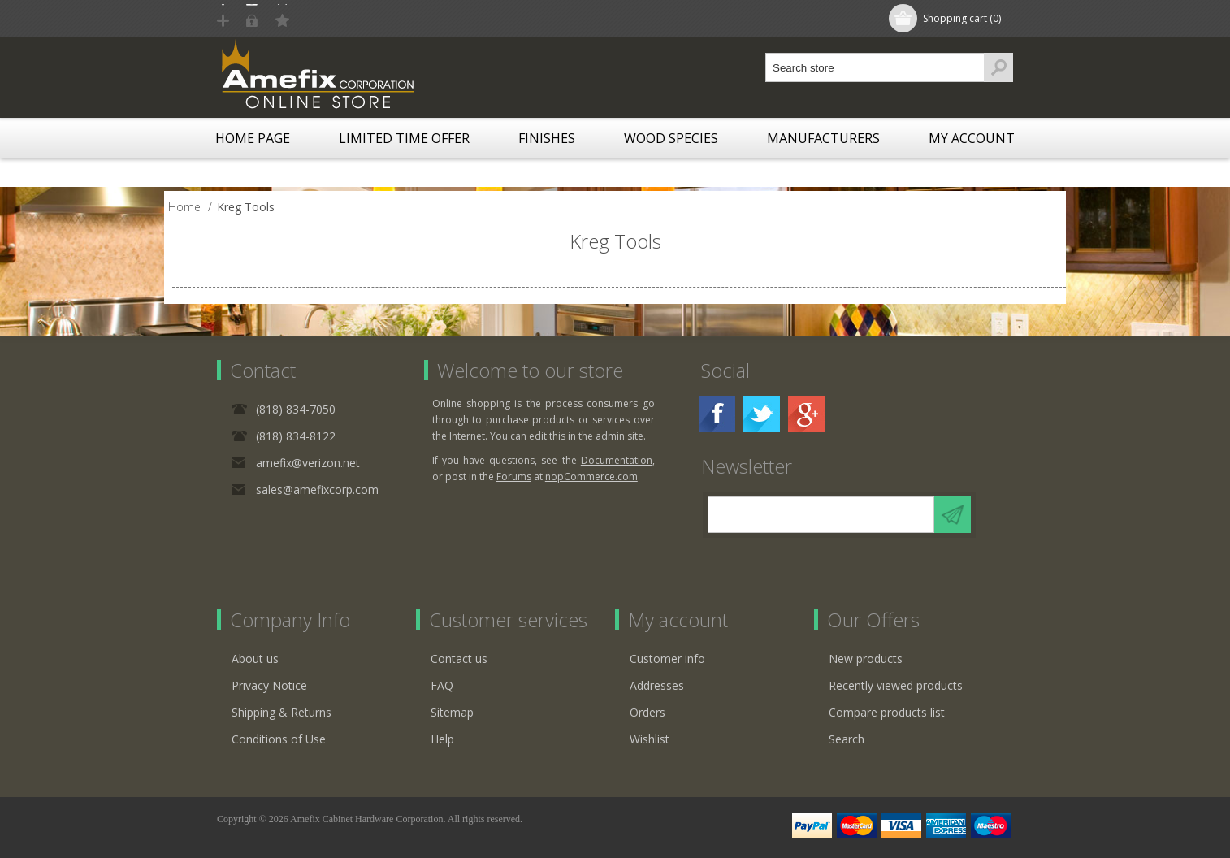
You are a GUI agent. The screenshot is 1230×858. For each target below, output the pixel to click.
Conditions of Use (279, 739)
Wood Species (671, 138)
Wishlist (649, 739)
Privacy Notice (269, 685)
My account (972, 138)
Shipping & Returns (281, 712)
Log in (322, 18)
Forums (513, 476)
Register (255, 18)
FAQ (442, 685)
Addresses (657, 685)
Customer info (667, 658)
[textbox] (875, 67)
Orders (647, 712)
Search (846, 739)
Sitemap (452, 712)
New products (866, 658)
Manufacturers (823, 138)
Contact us (459, 658)
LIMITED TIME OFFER (404, 138)
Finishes (546, 138)
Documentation (616, 460)
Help (442, 739)
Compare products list (887, 712)
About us (255, 658)
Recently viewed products (896, 685)
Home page (252, 138)
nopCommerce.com (591, 476)
